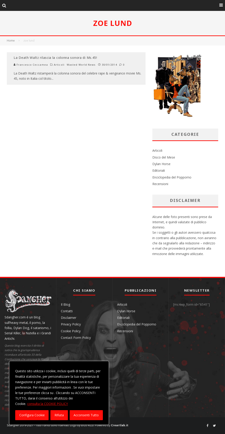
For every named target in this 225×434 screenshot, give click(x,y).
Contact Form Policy (76, 337)
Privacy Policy (71, 324)
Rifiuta (59, 415)
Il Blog (65, 304)
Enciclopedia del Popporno (171, 177)
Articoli (59, 64)
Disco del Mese (163, 157)
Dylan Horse (161, 164)
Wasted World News (81, 64)
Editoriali (158, 170)
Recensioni (160, 184)
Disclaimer (68, 317)
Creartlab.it (119, 425)
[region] (59, 393)
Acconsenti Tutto (86, 415)
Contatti (67, 311)
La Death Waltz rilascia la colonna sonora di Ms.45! (55, 57)
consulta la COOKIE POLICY (47, 404)
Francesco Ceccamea (31, 64)
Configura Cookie (32, 415)
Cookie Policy (71, 331)
